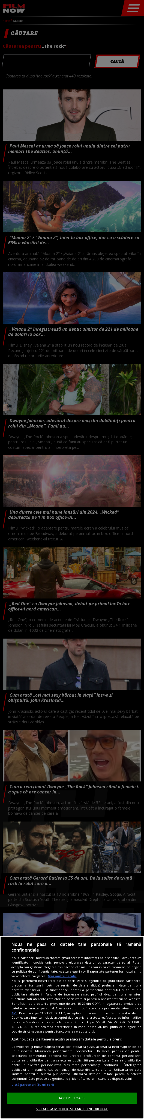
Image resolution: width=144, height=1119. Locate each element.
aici (14, 1013)
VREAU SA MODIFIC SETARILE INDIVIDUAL (72, 1108)
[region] (72, 1027)
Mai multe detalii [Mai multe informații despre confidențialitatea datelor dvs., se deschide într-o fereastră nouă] (62, 976)
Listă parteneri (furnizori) (32, 1084)
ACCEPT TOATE (72, 1098)
